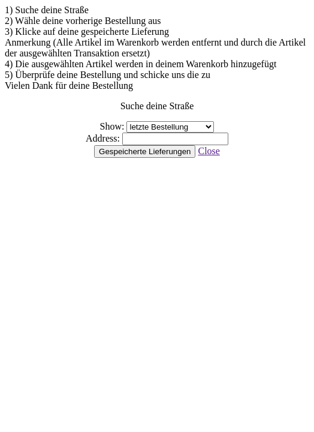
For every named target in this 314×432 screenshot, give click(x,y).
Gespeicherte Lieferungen (145, 151)
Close (208, 151)
